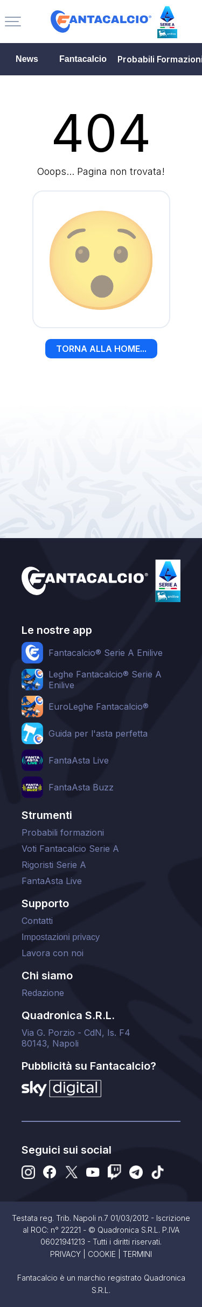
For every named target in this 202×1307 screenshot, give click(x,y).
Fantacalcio (83, 58)
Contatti (37, 920)
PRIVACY (65, 1254)
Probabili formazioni (63, 832)
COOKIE (102, 1254)
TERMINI (137, 1254)
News (27, 58)
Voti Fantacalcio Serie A (70, 848)
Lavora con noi (52, 953)
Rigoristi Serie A (54, 864)
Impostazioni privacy (61, 937)
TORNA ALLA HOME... (101, 348)
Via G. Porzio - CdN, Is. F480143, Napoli (76, 1038)
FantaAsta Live (52, 880)
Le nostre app (57, 630)
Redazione (43, 992)
